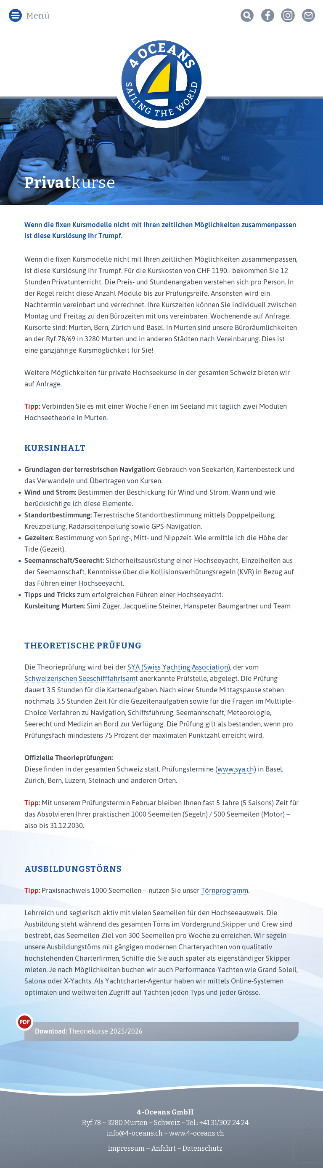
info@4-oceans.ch (135, 1133)
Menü (38, 16)
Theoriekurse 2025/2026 (89, 1031)
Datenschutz (202, 1148)
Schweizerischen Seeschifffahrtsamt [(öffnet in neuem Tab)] (81, 678)
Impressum (126, 1148)
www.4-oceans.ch (196, 1133)
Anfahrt (163, 1148)
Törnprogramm (224, 890)
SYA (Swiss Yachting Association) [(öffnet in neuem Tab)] (178, 666)
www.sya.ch (235, 768)
